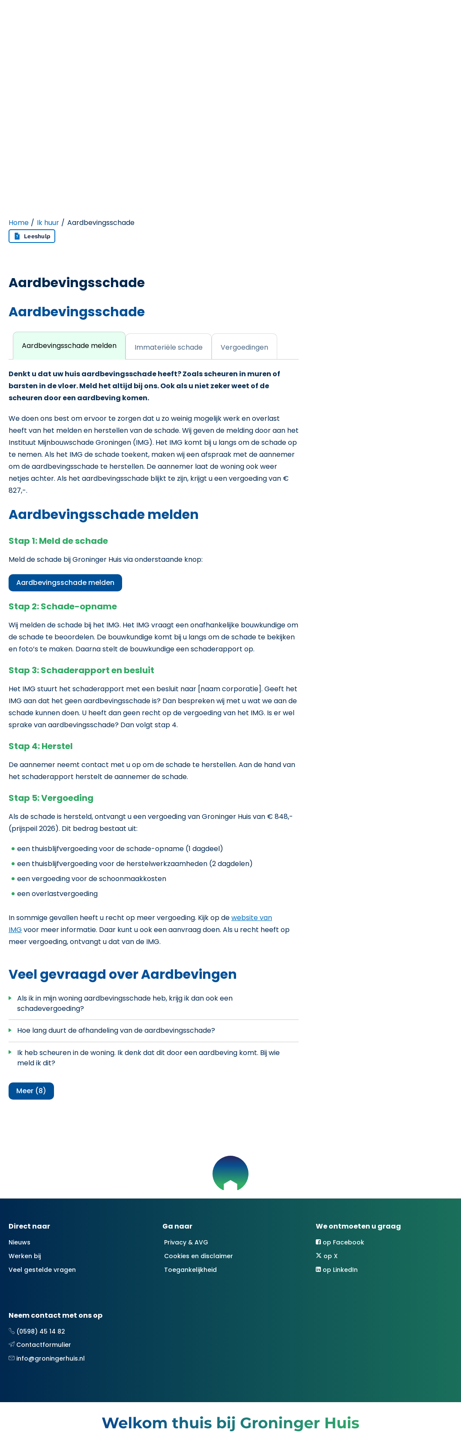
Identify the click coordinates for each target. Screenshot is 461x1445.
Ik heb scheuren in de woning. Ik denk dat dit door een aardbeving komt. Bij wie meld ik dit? (148, 1058)
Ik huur (149, 51)
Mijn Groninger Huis (392, 51)
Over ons (274, 51)
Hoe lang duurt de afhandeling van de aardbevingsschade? (116, 1030)
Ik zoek (186, 51)
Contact (318, 51)
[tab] (69, 346)
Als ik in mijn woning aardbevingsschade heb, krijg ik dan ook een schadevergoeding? (125, 1003)
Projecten (228, 51)
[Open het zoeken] (443, 51)
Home (19, 223)
